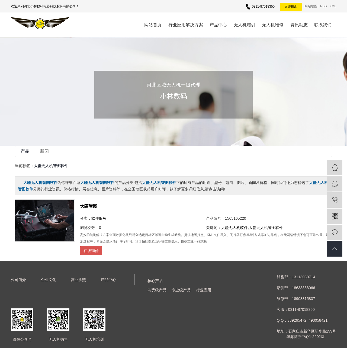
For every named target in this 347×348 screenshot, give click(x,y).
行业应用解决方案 (185, 25)
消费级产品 (156, 290)
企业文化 (48, 279)
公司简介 (18, 279)
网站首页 (153, 25)
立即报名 (290, 7)
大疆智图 (88, 206)
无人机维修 (273, 25)
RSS (323, 6)
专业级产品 (181, 290)
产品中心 (218, 25)
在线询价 (91, 250)
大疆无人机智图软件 (266, 227)
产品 (25, 151)
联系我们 (323, 25)
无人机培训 (244, 25)
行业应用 (203, 290)
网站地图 (310, 6)
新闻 (44, 151)
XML (332, 6)
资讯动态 (299, 25)
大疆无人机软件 (234, 227)
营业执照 (78, 279)
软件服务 (99, 218)
